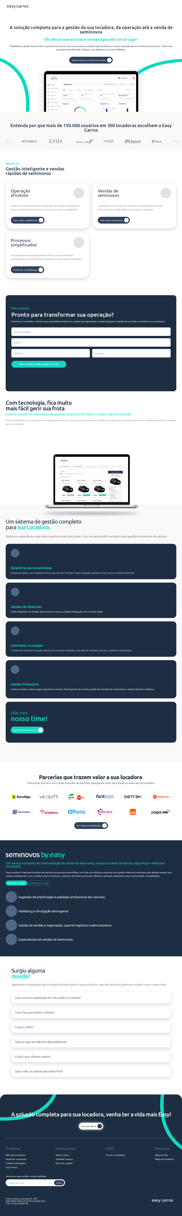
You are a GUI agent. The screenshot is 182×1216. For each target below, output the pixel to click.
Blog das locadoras (164, 1159)
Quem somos (62, 1154)
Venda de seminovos (16, 1159)
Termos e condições (115, 1154)
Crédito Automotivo (16, 1163)
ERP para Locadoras (15, 1154)
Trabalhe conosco (64, 1159)
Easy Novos (11, 1167)
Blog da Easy (161, 1154)
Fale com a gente (64, 1163)
